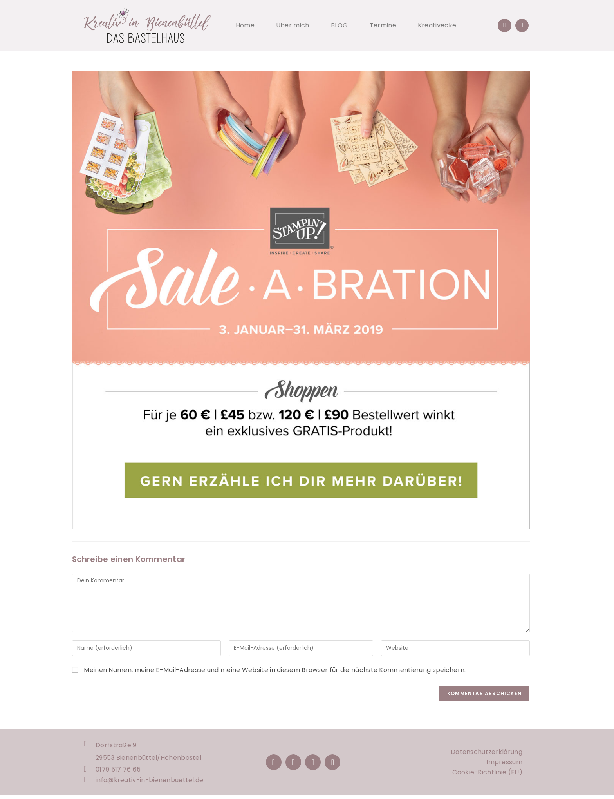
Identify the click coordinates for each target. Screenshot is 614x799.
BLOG (339, 25)
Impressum (504, 763)
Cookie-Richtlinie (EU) (487, 774)
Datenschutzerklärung (486, 753)
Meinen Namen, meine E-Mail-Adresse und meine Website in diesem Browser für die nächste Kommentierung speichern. (275, 669)
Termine (383, 25)
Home (245, 25)
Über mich (292, 25)
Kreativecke (437, 25)
